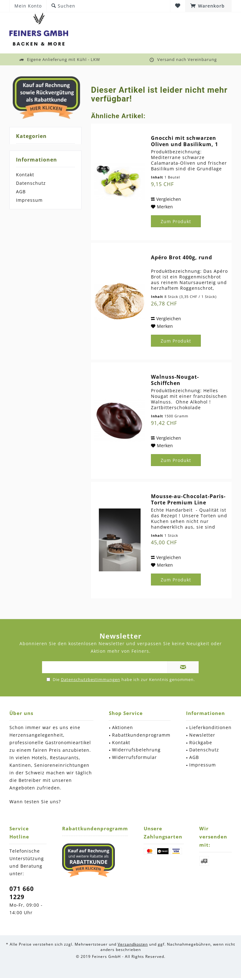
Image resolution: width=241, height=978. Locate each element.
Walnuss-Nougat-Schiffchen (175, 380)
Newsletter (202, 735)
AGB (21, 192)
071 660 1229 (21, 893)
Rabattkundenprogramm (141, 735)
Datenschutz (31, 183)
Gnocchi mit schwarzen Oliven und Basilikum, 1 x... (184, 141)
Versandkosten (133, 944)
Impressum (29, 200)
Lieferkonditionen (210, 727)
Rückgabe (200, 742)
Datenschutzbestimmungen (90, 679)
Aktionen (122, 727)
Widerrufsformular (134, 757)
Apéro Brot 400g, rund (181, 257)
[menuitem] (208, 6)
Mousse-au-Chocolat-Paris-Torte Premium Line (188, 499)
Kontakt (25, 175)
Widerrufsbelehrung (136, 750)
